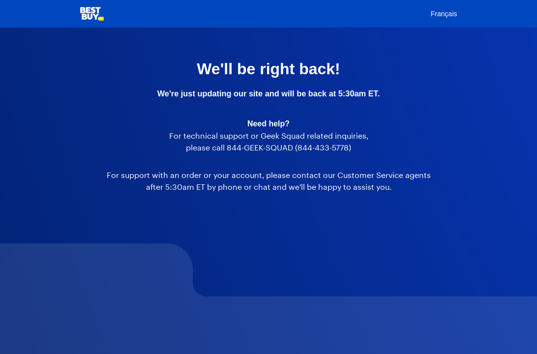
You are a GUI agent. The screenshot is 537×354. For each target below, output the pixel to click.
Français (444, 14)
